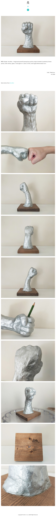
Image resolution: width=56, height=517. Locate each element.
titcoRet (12, 83)
